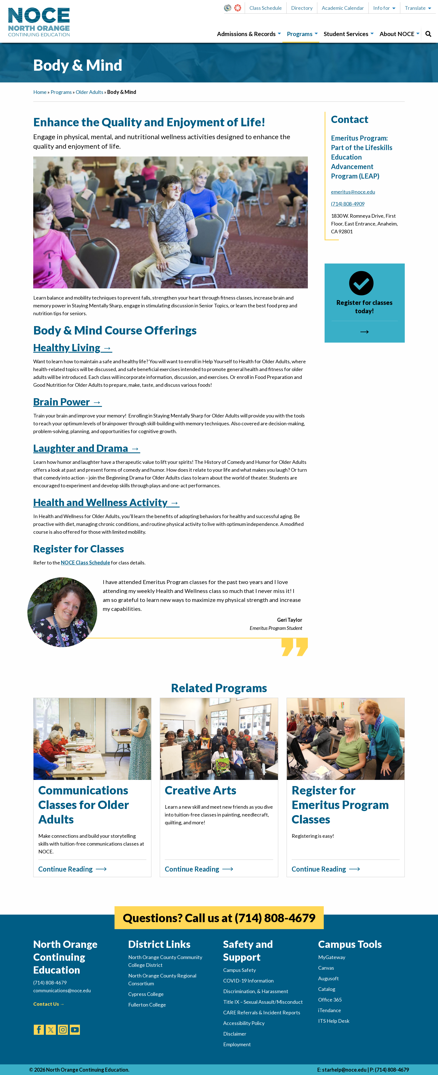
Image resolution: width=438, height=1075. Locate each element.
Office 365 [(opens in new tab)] (330, 999)
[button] (229, 7)
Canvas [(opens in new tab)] (326, 968)
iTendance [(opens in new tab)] (329, 1010)
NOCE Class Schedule (85, 562)
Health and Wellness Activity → (106, 502)
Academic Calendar (343, 8)
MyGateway (229, 7)
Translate (415, 8)
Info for (381, 8)
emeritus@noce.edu (353, 192)
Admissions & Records (246, 33)
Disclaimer (234, 1034)
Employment (237, 1044)
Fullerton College (147, 1005)
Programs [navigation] (61, 92)
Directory (302, 8)
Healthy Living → (72, 347)
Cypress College (146, 994)
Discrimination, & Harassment (255, 991)
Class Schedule (265, 8)
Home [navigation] (40, 92)
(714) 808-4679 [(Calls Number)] (50, 983)
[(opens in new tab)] (38, 1024)
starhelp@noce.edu (344, 1070)
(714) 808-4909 (348, 204)
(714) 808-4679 (392, 1070)
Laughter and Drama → (86, 448)
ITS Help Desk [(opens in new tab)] (333, 1021)
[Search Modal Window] (428, 33)
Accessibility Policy (244, 1023)
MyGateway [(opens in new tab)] (331, 957)
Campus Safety (239, 970)
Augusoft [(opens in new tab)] (328, 978)
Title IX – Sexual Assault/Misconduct (263, 1002)
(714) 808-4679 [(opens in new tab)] (275, 918)
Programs (300, 33)
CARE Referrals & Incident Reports (261, 1012)
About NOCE (397, 33)
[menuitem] (247, 33)
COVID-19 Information (248, 980)
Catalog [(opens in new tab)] (326, 989)
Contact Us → (49, 1004)
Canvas (240, 7)
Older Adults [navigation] (89, 92)
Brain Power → (67, 401)
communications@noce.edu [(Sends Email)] (62, 990)
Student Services (346, 33)
